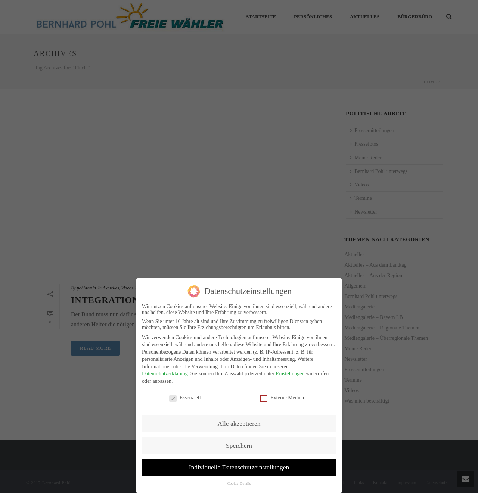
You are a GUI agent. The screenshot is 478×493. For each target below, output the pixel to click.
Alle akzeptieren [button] (238, 423)
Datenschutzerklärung (165, 373)
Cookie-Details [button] (239, 483)
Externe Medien (282, 398)
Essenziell (185, 398)
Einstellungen (290, 373)
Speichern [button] (239, 445)
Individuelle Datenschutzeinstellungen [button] (239, 467)
